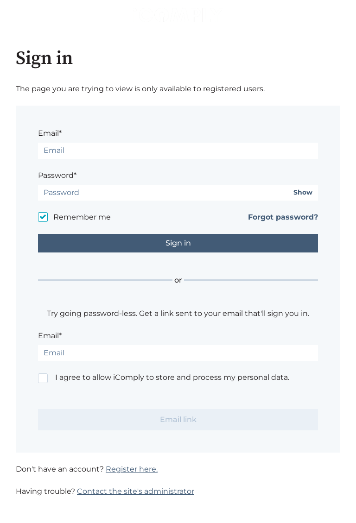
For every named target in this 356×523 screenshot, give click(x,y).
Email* (50, 133)
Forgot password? (283, 217)
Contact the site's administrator (135, 491)
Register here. (132, 469)
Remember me (82, 217)
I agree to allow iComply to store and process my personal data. (172, 377)
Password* (57, 175)
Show (302, 192)
